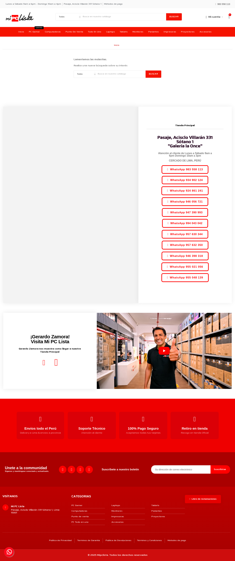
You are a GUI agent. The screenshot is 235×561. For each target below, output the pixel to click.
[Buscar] (123, 16)
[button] (222, 4)
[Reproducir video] (164, 351)
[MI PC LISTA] (20, 17)
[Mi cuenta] (214, 17)
